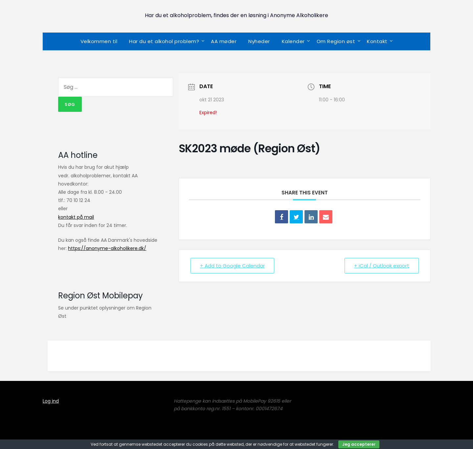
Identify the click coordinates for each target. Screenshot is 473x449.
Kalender (293, 41)
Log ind (51, 401)
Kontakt (377, 41)
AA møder (223, 41)
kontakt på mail (76, 217)
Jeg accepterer (358, 444)
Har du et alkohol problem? (164, 41)
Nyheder (259, 41)
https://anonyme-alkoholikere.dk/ (107, 248)
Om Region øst (336, 41)
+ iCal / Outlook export (381, 265)
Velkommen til (99, 41)
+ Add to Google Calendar (232, 265)
